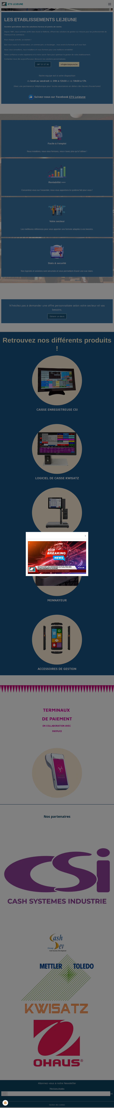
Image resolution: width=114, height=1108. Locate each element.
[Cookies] (5, 1103)
